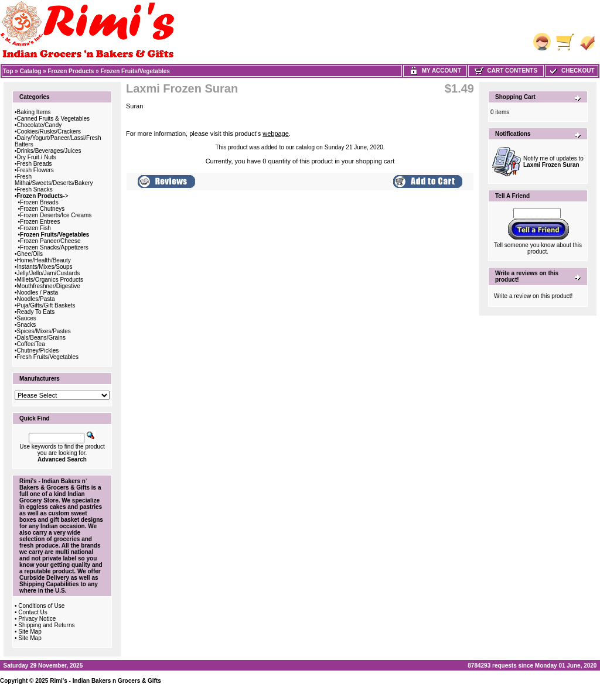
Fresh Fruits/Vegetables (48, 357)
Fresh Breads (34, 163)
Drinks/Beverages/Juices (49, 151)
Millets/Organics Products (50, 279)
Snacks (26, 325)
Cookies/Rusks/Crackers (49, 131)
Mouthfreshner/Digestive (48, 286)
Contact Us (32, 612)
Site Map (29, 631)
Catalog (31, 71)
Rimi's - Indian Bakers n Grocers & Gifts (105, 681)
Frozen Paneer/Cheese (50, 241)
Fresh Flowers (35, 170)
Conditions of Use (41, 606)
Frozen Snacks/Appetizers (54, 247)
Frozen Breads (39, 202)
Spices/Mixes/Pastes (44, 331)
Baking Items (34, 112)
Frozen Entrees (40, 221)
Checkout (571, 70)
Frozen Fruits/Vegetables (135, 71)
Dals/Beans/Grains (41, 337)
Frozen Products (71, 71)
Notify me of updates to (553, 161)
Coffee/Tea (31, 344)
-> (43, 196)
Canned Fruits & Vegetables (53, 118)
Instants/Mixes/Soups (45, 267)
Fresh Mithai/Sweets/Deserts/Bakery (54, 179)
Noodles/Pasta (36, 299)
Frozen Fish (35, 228)
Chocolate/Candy (39, 125)
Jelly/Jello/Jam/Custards (48, 273)
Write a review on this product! (533, 296)
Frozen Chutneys (42, 209)
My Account (435, 70)
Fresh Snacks (35, 189)
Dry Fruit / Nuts (36, 157)
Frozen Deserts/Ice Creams (55, 215)
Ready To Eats (36, 312)
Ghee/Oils (30, 254)
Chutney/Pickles (38, 350)
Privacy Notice (37, 618)
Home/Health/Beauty (44, 260)
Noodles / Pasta (38, 292)
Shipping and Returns (46, 625)
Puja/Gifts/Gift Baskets (46, 305)
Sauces (26, 318)
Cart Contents (506, 70)
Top (8, 71)
